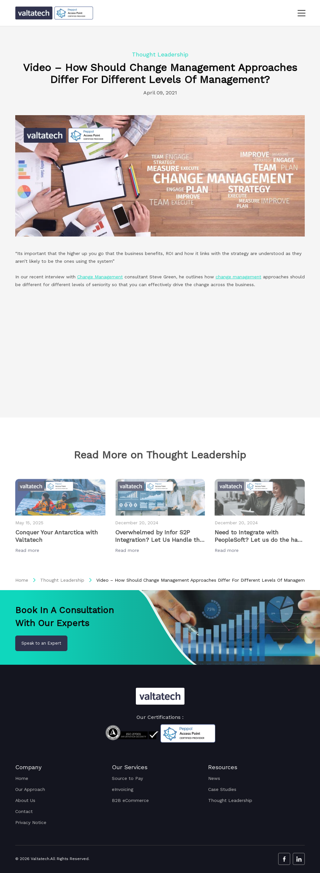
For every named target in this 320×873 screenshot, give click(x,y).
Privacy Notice (30, 822)
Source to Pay (127, 778)
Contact (24, 811)
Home (21, 580)
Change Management (100, 276)
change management (238, 276)
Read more (28, 568)
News (214, 778)
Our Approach (30, 789)
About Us (25, 800)
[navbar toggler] (297, 13)
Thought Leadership (62, 580)
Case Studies (222, 789)
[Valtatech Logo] (160, 696)
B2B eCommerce (130, 800)
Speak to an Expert (41, 643)
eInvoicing (122, 789)
